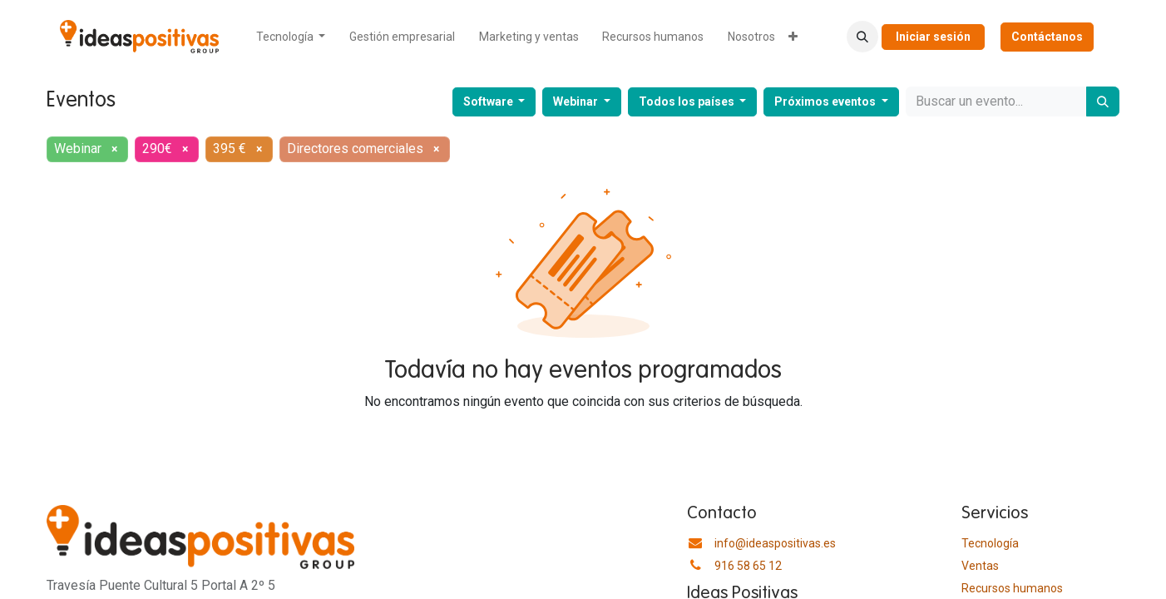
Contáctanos (1047, 36)
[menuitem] (291, 37)
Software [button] (489, 101)
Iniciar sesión (933, 36)
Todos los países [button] (688, 101)
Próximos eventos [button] (826, 101)
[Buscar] (1102, 101)
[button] (862, 36)
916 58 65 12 (748, 565)
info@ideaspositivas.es (775, 543)
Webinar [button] (576, 101)
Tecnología (990, 543)
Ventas (980, 565)
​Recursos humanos (1012, 588)
